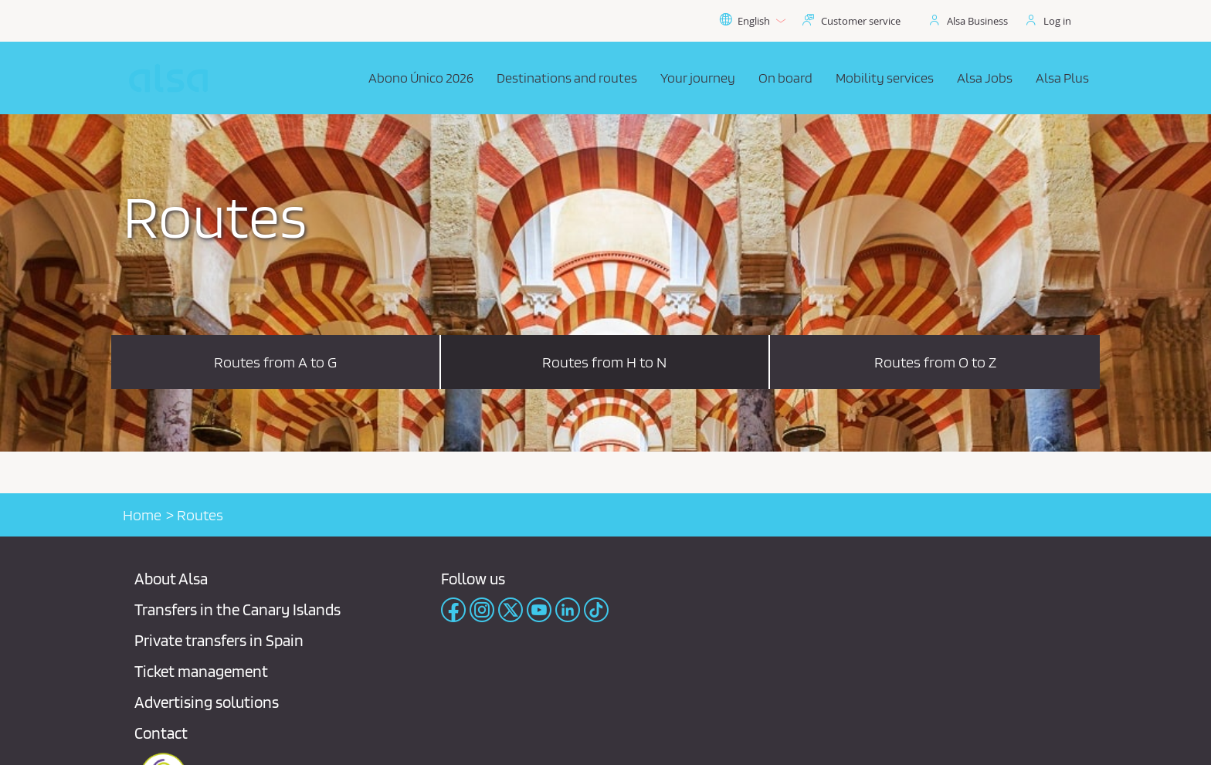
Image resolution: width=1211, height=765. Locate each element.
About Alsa (171, 578)
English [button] (752, 21)
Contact (161, 733)
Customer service (861, 21)
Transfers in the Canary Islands (237, 609)
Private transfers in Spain (219, 640)
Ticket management (201, 671)
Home (142, 515)
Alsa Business (977, 21)
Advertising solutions (206, 702)
